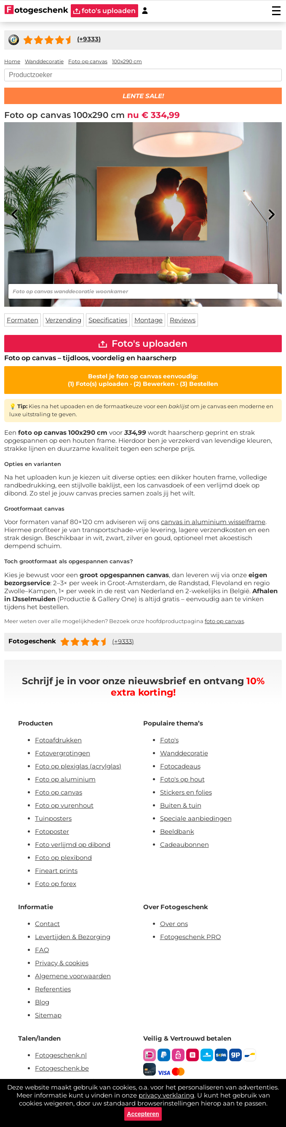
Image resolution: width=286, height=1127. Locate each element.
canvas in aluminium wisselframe (213, 522)
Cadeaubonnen (184, 845)
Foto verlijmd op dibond (72, 845)
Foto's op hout (182, 779)
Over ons (174, 924)
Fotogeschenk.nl (61, 1055)
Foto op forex (55, 884)
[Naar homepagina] (36, 11)
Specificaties (107, 320)
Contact (47, 924)
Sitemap (48, 1015)
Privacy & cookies (61, 963)
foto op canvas (224, 621)
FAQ (42, 950)
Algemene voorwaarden (73, 976)
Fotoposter (52, 831)
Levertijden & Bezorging (72, 937)
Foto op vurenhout (64, 805)
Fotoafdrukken (58, 740)
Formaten (22, 320)
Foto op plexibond (63, 858)
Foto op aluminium (65, 779)
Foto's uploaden (143, 343)
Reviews (182, 320)
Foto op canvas (58, 792)
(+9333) (123, 641)
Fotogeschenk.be (62, 1068)
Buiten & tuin (180, 805)
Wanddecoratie (184, 753)
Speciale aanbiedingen (196, 818)
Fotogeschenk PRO (190, 937)
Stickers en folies (186, 792)
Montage (148, 320)
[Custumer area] (145, 11)
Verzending (63, 320)
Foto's (169, 740)
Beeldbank (177, 831)
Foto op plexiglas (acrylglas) (78, 766)
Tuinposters (53, 818)
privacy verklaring (166, 1095)
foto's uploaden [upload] (104, 11)
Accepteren (143, 1114)
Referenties (53, 989)
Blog (42, 1002)
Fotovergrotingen (62, 753)
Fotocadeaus (180, 766)
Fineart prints (56, 871)
